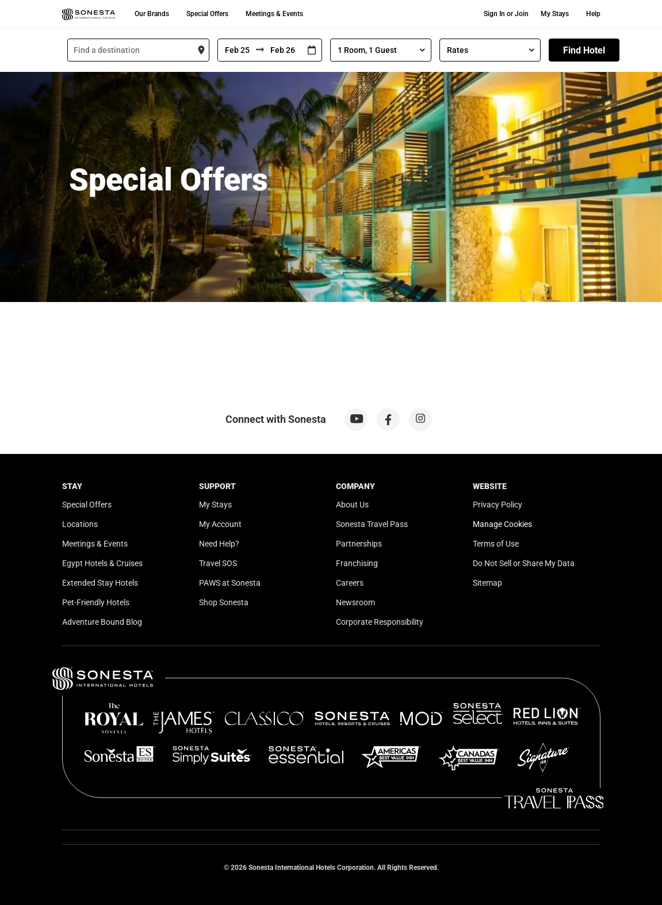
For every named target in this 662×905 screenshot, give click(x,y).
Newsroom (355, 602)
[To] (283, 50)
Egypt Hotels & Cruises (102, 563)
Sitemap (487, 582)
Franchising (357, 563)
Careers (349, 582)
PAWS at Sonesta (230, 582)
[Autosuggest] (138, 50)
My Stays (555, 14)
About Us (352, 504)
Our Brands (152, 14)
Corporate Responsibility (379, 622)
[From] (237, 50)
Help (593, 14)
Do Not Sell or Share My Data (524, 563)
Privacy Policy (497, 504)
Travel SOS (218, 563)
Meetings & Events (274, 14)
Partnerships (359, 543)
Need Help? (219, 543)
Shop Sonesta (223, 602)
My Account (220, 524)
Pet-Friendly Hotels (95, 602)
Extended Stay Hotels (100, 582)
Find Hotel (584, 50)
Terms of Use (496, 543)
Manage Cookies (502, 524)
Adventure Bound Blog (102, 622)
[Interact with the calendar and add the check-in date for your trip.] (312, 50)
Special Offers (207, 14)
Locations (80, 524)
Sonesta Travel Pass (372, 524)
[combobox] (138, 50)
